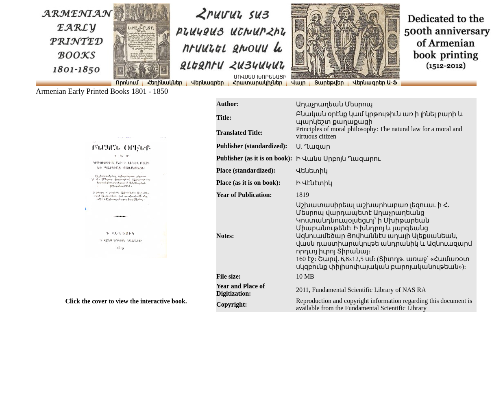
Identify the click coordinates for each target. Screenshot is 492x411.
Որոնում (126, 83)
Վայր (298, 83)
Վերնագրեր (207, 83)
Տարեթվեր (329, 83)
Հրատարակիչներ (257, 83)
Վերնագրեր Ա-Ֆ (374, 83)
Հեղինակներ (164, 83)
